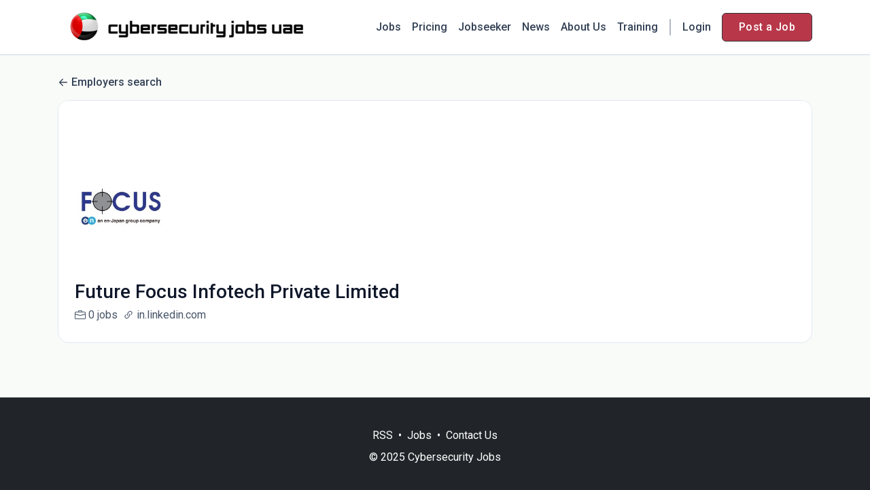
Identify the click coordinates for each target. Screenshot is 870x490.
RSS (382, 435)
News (536, 26)
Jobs (388, 26)
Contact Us (472, 435)
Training (637, 26)
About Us (583, 26)
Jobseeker (484, 26)
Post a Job (767, 26)
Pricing (429, 26)
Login (696, 26)
